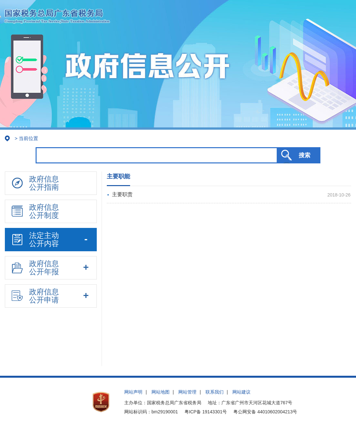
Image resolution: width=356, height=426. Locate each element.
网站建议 (241, 392)
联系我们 (215, 392)
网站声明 (133, 392)
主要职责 (122, 194)
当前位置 (28, 138)
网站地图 (160, 392)
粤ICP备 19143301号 (205, 411)
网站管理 (187, 392)
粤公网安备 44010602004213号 (265, 411)
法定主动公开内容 (35, 239)
